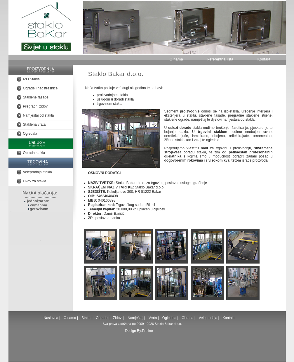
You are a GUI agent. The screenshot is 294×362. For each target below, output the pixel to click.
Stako (86, 318)
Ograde (101, 318)
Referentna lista (220, 59)
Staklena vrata (34, 124)
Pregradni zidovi (35, 106)
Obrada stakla (34, 153)
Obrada (187, 318)
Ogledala (30, 133)
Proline (147, 331)
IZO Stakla (31, 79)
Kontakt (263, 59)
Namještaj (135, 318)
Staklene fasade (35, 97)
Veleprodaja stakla (37, 172)
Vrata (153, 318)
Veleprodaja (208, 318)
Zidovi (117, 318)
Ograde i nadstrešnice (40, 88)
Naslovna (51, 318)
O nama (176, 59)
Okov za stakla (34, 181)
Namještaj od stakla (38, 115)
